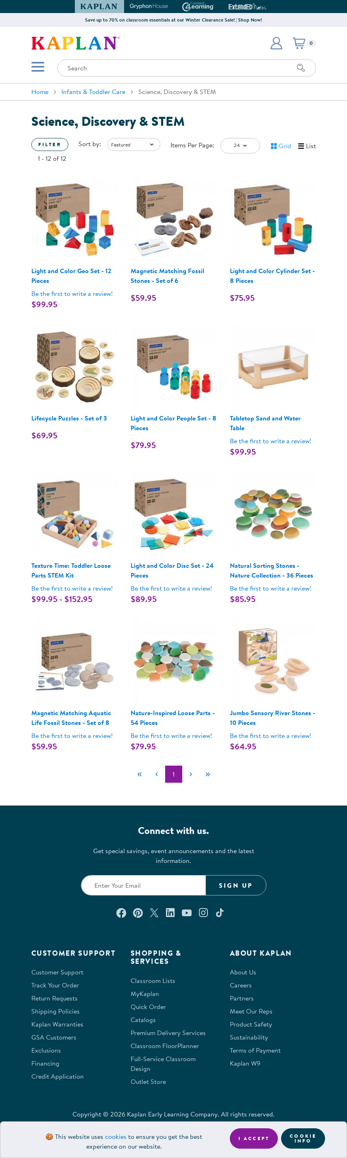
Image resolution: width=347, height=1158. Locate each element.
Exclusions (46, 1050)
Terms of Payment (255, 1050)
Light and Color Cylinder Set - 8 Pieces (272, 275)
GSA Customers (53, 1037)
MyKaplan (145, 993)
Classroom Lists (153, 980)
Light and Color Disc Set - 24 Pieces (172, 570)
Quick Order (148, 1006)
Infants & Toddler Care (93, 91)
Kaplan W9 (245, 1063)
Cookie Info (303, 1138)
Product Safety (251, 1024)
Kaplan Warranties (57, 1024)
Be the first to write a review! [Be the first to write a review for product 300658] (171, 588)
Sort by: (90, 143)
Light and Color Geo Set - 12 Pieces (71, 275)
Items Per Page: (192, 144)
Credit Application (57, 1076)
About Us (243, 972)
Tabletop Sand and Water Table (265, 423)
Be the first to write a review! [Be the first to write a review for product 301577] (270, 440)
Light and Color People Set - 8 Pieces (173, 423)
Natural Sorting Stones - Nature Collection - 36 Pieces (271, 570)
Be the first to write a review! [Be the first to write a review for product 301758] (270, 588)
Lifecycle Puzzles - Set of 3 (69, 418)
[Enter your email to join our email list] (143, 885)
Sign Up (236, 885)
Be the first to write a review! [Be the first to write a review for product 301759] (171, 735)
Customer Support (57, 972)
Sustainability (249, 1037)
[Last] (207, 774)
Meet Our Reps (251, 1011)
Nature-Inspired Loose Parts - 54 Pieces (173, 717)
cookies (116, 1136)
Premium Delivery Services (168, 1032)
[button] (276, 43)
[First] (139, 774)
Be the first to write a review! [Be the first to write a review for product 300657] (72, 293)
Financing (45, 1063)
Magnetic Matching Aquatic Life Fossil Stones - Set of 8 (71, 717)
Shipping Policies (55, 1011)
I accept (254, 1138)
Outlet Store (148, 1081)
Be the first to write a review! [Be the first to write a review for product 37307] (270, 735)
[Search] (301, 68)
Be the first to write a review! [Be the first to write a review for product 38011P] (72, 588)
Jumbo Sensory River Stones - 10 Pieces (272, 717)
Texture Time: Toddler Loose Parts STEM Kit (71, 570)
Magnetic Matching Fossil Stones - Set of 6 (167, 275)
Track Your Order (55, 985)
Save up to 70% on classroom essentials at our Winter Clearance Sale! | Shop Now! (173, 19)
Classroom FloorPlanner (165, 1045)
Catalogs (143, 1019)
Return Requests (54, 998)
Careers (241, 985)
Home (39, 91)
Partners (242, 998)
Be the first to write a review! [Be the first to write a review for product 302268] (72, 735)
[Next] (190, 774)
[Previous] (156, 774)
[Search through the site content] (186, 68)
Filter (49, 144)
